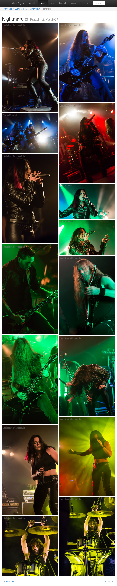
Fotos (52, 3)
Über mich (62, 3)
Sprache (84, 3)
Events (43, 3)
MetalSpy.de (18, 3)
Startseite (32, 3)
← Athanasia (9, 581)
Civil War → (108, 581)
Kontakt (73, 3)
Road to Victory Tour (31, 9)
